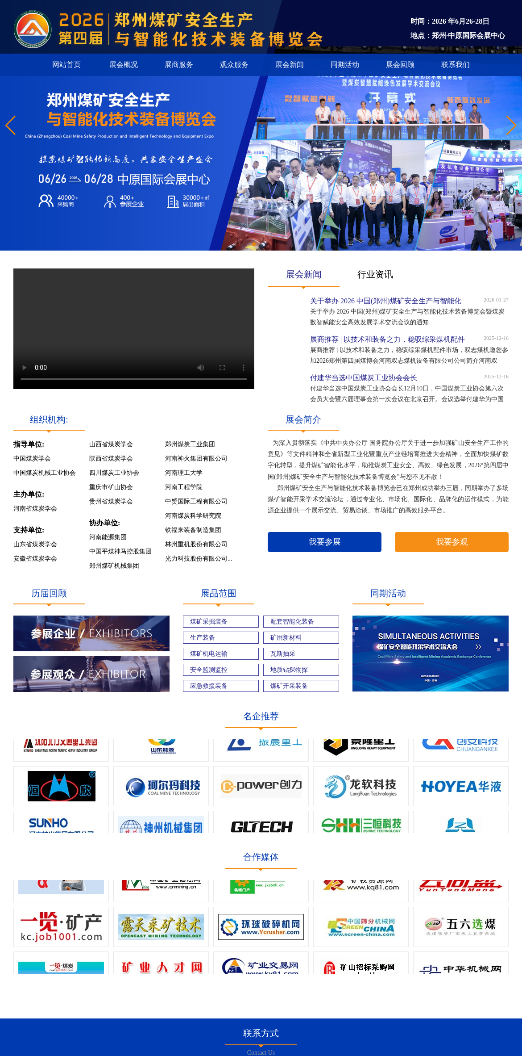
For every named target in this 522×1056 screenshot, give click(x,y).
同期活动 (345, 64)
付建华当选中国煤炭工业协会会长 (363, 377)
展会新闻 (289, 64)
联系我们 (455, 64)
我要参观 (452, 541)
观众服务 (234, 64)
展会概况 (123, 64)
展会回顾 (400, 64)
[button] (511, 125)
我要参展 (325, 541)
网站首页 (66, 64)
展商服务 (179, 64)
